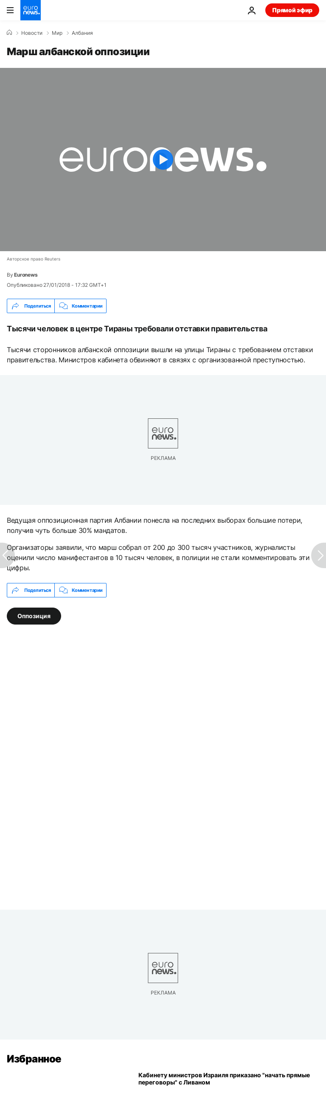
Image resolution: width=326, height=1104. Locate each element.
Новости (31, 33)
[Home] (9, 33)
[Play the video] (163, 159)
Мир (57, 33)
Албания (82, 33)
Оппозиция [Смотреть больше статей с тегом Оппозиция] (34, 615)
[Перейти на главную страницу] (30, 10)
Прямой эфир (292, 10)
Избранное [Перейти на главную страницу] (34, 1059)
